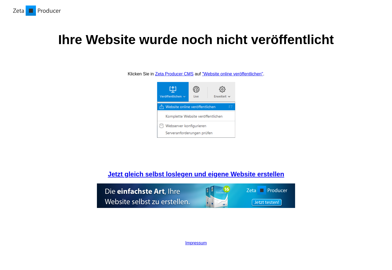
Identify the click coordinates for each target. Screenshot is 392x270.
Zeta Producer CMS (174, 74)
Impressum (196, 243)
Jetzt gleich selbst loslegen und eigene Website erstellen (196, 174)
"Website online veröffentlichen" (232, 74)
